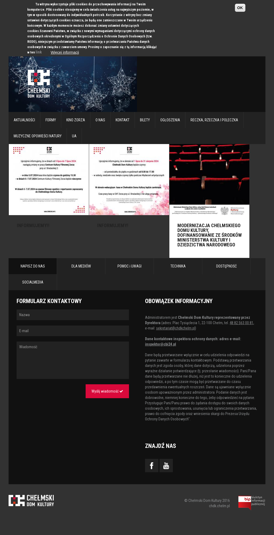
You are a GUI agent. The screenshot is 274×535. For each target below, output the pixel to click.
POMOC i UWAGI (129, 266)
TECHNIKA (178, 266)
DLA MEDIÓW (81, 266)
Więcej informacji (65, 52)
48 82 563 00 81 (241, 323)
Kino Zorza (75, 120)
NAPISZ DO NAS (33, 266)
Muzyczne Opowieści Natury (38, 136)
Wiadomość (73, 360)
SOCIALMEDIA (32, 282)
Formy (50, 120)
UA (74, 136)
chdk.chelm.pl (219, 506)
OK (240, 8)
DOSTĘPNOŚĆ (226, 266)
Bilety (145, 120)
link (39, 52)
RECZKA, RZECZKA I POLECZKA (214, 120)
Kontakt (123, 120)
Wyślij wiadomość (107, 391)
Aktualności (24, 120)
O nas (100, 120)
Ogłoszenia (170, 120)
